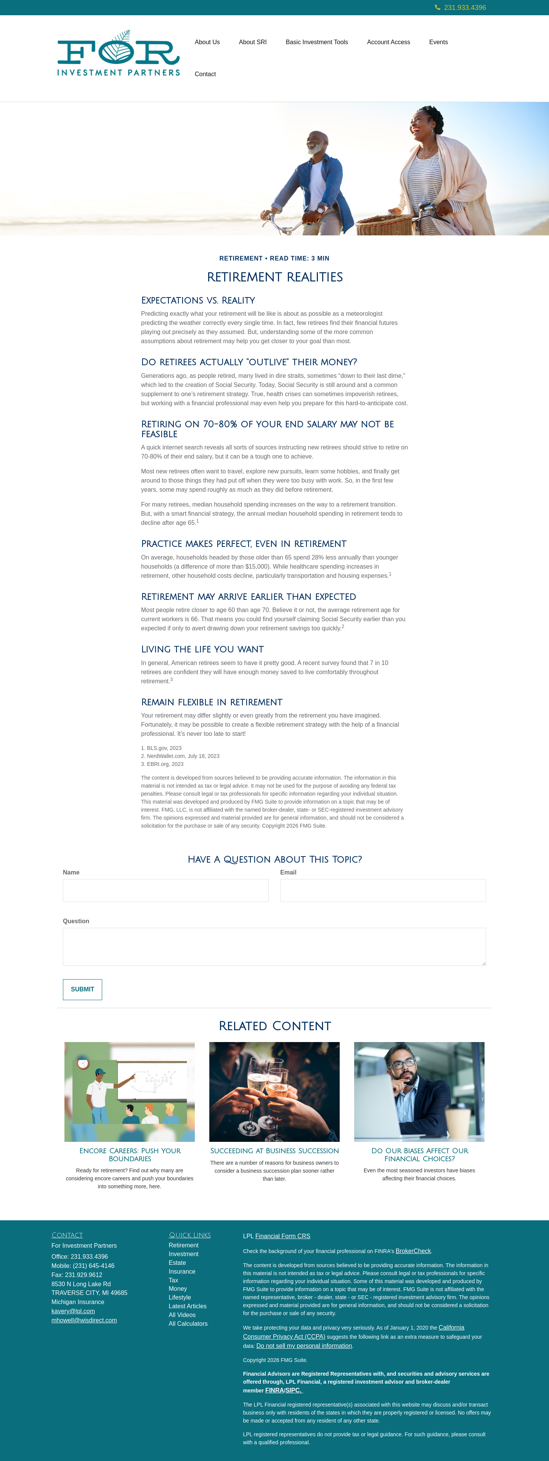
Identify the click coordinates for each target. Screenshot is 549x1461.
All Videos (182, 1315)
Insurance (182, 1271)
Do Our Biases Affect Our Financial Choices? (419, 1155)
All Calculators (188, 1323)
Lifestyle (180, 1297)
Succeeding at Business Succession (274, 1151)
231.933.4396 (460, 7)
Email (288, 872)
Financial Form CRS (282, 1236)
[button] (207, 42)
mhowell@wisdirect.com (84, 1320)
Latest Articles (188, 1306)
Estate (177, 1263)
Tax (173, 1280)
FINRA (274, 1390)
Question (76, 921)
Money (178, 1288)
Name (71, 872)
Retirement (184, 1245)
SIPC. (294, 1390)
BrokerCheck (413, 1251)
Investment (184, 1254)
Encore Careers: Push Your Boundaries (129, 1155)
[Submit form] (82, 989)
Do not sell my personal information (304, 1346)
